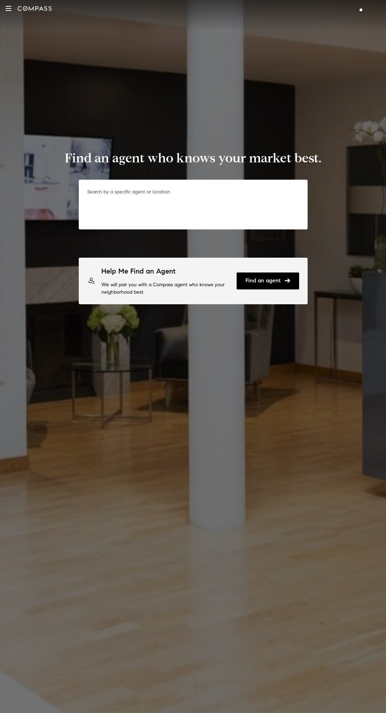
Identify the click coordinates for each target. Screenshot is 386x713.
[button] (8, 8)
